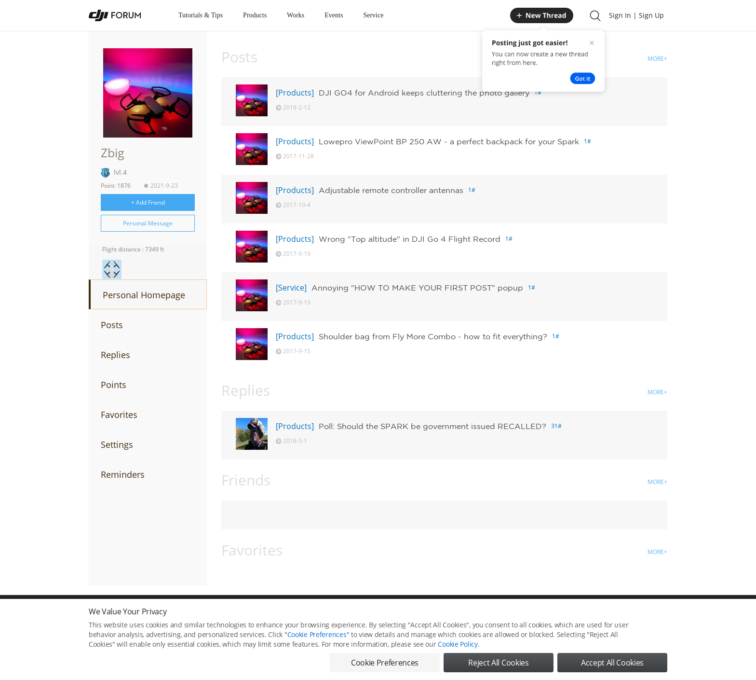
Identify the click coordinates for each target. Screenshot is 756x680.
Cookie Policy (457, 654)
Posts (112, 325)
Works (295, 15)
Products (255, 15)
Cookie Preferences (317, 645)
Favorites (119, 414)
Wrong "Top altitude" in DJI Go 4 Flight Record (409, 239)
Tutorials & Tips (200, 15)
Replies (115, 355)
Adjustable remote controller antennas (391, 190)
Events (333, 15)
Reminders (123, 474)
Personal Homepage (144, 295)
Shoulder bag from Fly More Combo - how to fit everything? (433, 336)
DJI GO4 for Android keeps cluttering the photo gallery (424, 92)
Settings (117, 444)
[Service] (291, 287)
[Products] (295, 92)
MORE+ (657, 59)
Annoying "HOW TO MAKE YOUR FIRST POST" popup (417, 287)
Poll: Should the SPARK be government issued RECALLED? (432, 426)
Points (113, 384)
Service (373, 15)
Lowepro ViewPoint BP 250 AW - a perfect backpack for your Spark (449, 141)
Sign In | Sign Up (636, 15)
